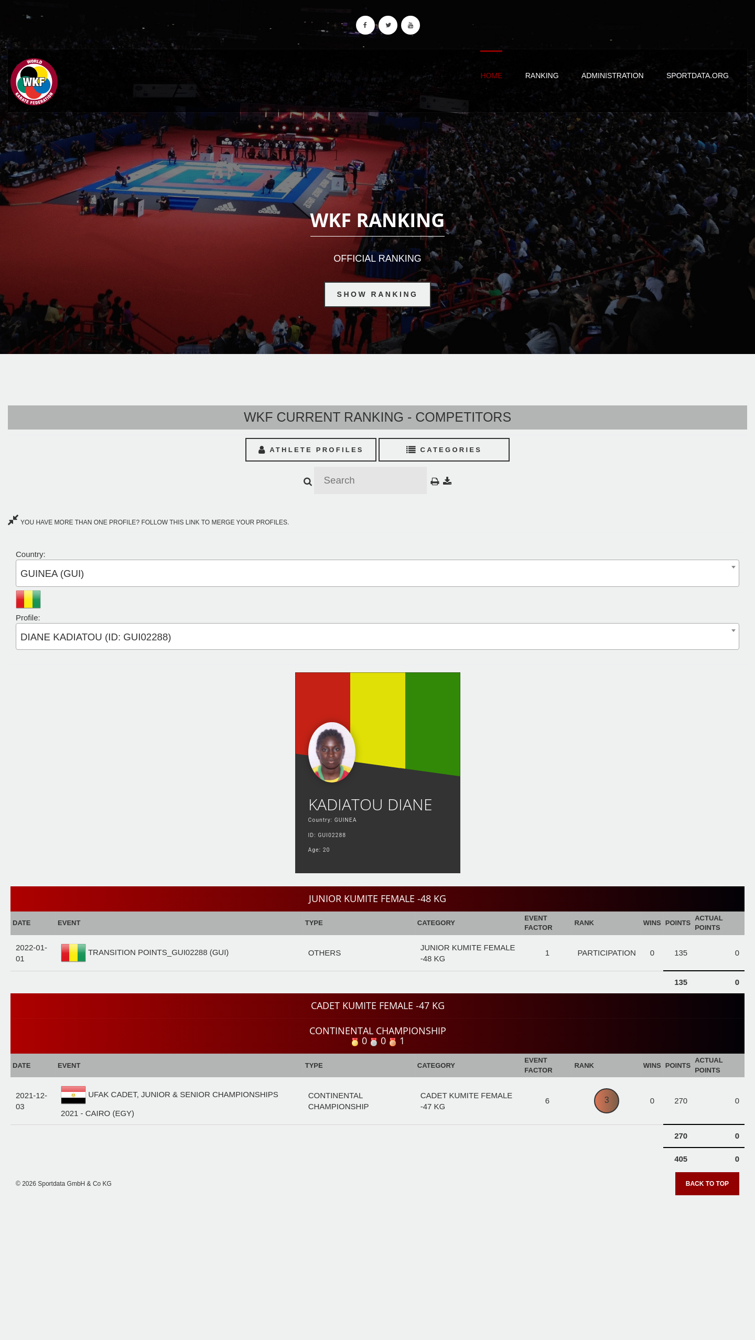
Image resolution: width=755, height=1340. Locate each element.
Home (491, 75)
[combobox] (377, 573)
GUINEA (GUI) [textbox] (52, 573)
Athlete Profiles (311, 450)
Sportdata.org (697, 75)
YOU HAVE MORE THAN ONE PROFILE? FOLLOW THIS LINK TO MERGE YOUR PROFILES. (148, 522)
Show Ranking (377, 294)
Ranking (542, 75)
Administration (612, 75)
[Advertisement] (377, 1264)
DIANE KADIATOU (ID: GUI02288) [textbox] (95, 636)
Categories (444, 450)
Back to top (707, 1183)
